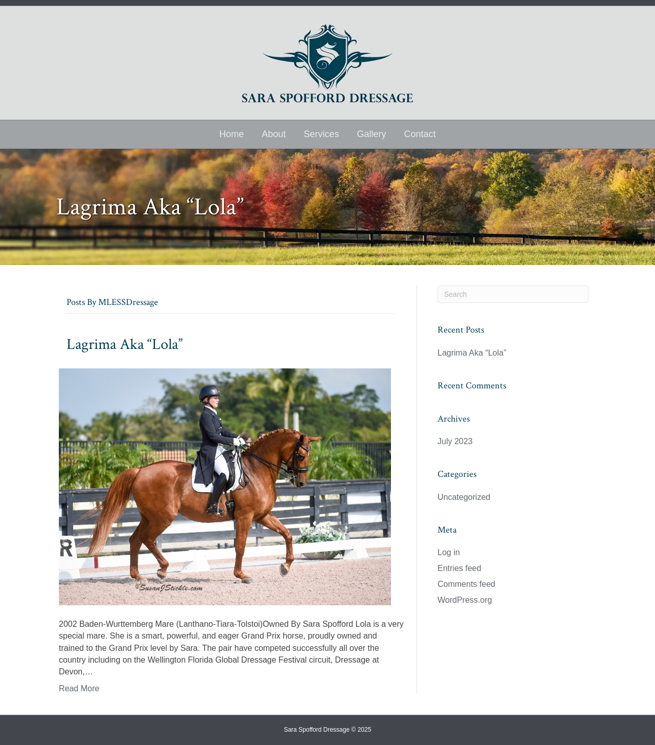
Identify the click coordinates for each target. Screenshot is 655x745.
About (273, 134)
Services (321, 134)
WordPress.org (465, 600)
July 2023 (455, 441)
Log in (449, 552)
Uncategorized (464, 497)
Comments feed (466, 584)
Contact (420, 134)
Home (231, 134)
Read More (79, 688)
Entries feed (459, 568)
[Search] (513, 294)
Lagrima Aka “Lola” (125, 345)
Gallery (371, 134)
